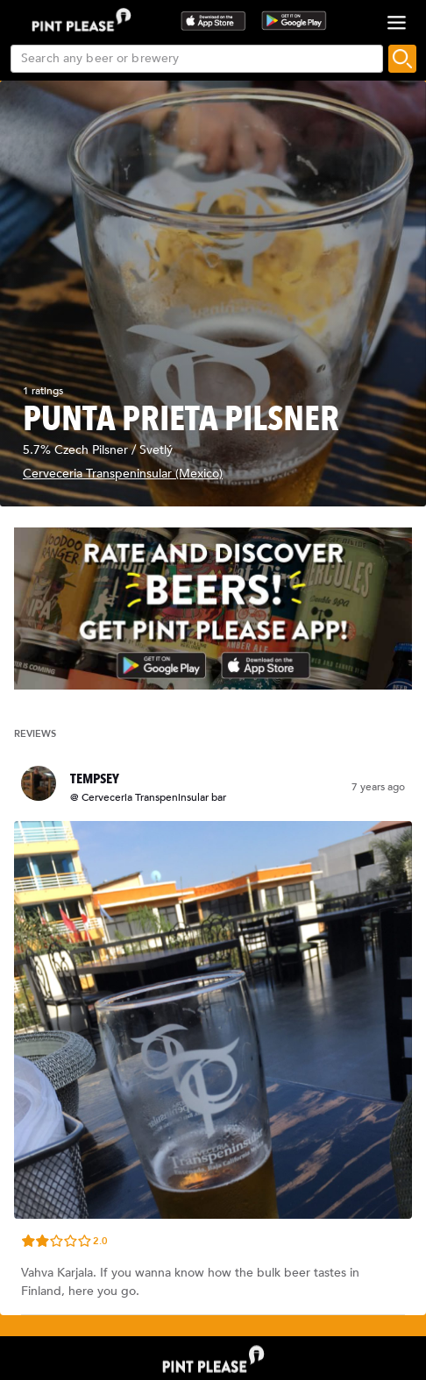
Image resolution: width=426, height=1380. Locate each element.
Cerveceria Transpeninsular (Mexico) (123, 473)
